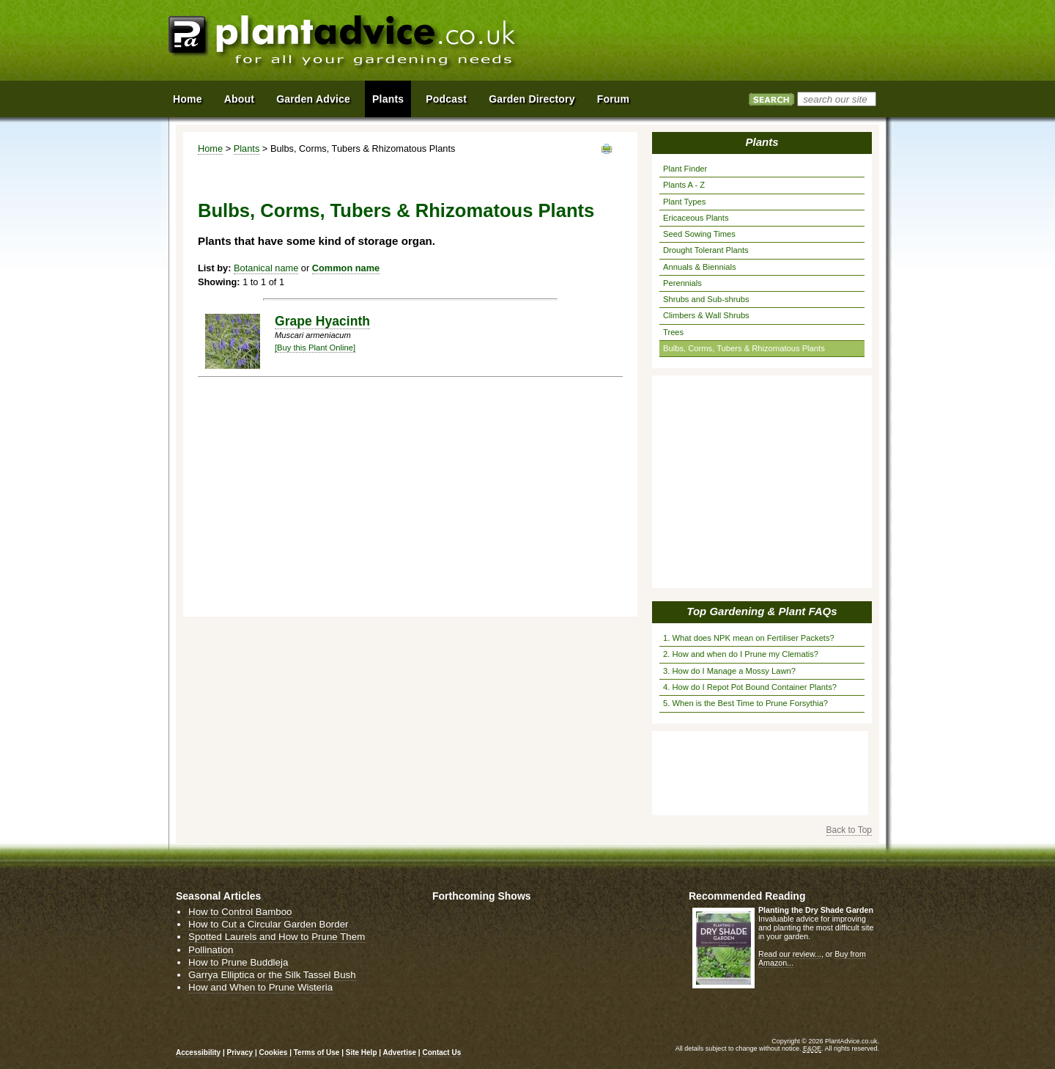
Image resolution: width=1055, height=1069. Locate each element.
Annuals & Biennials (699, 266)
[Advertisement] (717, 43)
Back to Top (849, 830)
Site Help (361, 1052)
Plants (247, 148)
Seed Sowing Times (699, 233)
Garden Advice (313, 99)
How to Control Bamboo (240, 911)
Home (210, 148)
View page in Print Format (606, 149)
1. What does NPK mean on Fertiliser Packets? (748, 637)
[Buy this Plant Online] (315, 347)
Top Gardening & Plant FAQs (761, 611)
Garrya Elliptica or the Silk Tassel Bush (272, 974)
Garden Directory (532, 99)
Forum (613, 99)
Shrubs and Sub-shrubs (706, 299)
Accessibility (198, 1052)
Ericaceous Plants (696, 217)
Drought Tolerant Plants (706, 250)
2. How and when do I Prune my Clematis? (740, 654)
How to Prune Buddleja (238, 962)
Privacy (241, 1052)
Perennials (682, 283)
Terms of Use (317, 1052)
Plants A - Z (684, 184)
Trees (673, 332)
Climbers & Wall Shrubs (706, 315)
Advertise (400, 1052)
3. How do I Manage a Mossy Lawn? (729, 670)
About (239, 99)
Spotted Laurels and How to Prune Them (276, 936)
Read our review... (789, 953)
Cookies (274, 1052)
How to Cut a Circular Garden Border (268, 924)
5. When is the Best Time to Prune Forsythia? (745, 703)
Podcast (446, 99)
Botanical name (266, 267)
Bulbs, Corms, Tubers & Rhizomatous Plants (744, 348)
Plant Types (684, 201)
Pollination (211, 949)
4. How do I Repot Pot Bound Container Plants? (750, 687)
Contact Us (441, 1052)
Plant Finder (685, 168)
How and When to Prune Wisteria (260, 987)
